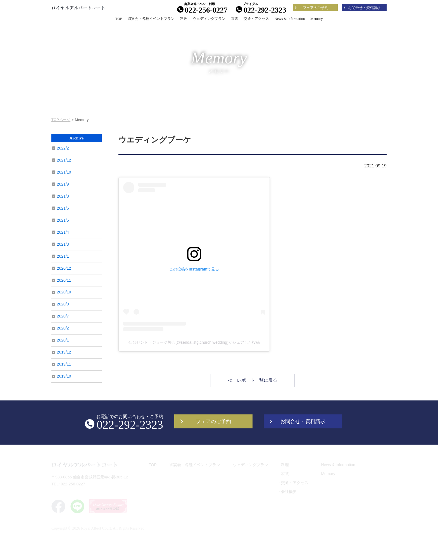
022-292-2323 (261, 10)
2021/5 (63, 220)
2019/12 (64, 352)
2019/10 (64, 376)
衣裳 (234, 18)
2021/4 (63, 232)
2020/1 (63, 340)
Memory (316, 18)
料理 (183, 18)
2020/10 (64, 292)
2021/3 (63, 244)
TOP (118, 18)
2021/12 (64, 160)
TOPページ (60, 120)
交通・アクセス (256, 18)
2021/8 (63, 196)
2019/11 (64, 364)
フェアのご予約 (315, 8)
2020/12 (64, 268)
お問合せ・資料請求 (364, 8)
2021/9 (63, 184)
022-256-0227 (202, 10)
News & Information (290, 18)
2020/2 (63, 328)
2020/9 (63, 304)
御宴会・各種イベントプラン (151, 18)
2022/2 (63, 148)
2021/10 (64, 172)
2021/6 (63, 208)
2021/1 (63, 256)
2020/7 (63, 316)
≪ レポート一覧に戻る (252, 380)
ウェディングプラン (209, 18)
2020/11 (64, 280)
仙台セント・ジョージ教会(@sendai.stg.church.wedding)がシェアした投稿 (194, 342)
